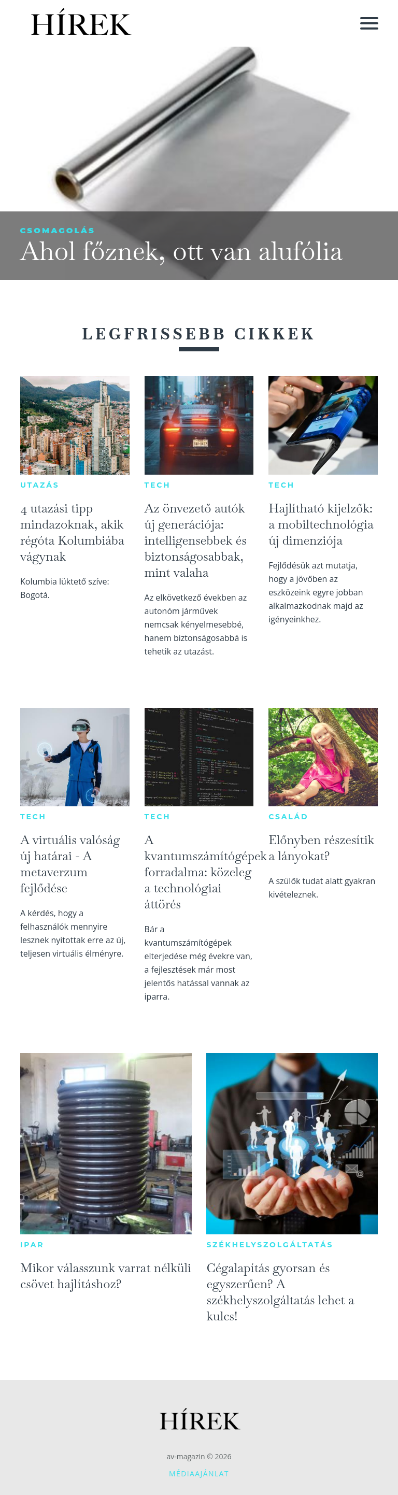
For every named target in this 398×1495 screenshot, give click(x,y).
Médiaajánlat (199, 1473)
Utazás (40, 485)
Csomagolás (57, 230)
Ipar (32, 1244)
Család (288, 816)
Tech (158, 485)
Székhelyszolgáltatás (269, 1244)
